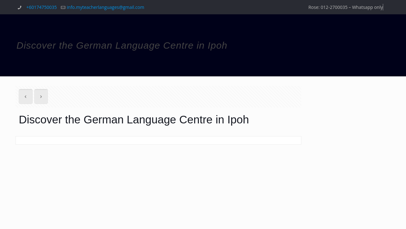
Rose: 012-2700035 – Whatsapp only (345, 7)
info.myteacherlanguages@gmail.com (105, 7)
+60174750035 (41, 7)
